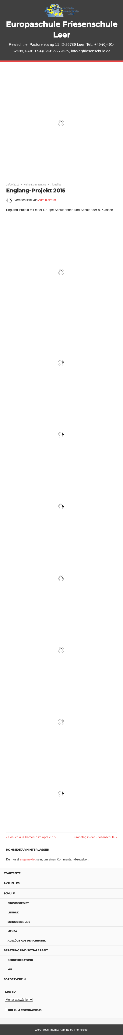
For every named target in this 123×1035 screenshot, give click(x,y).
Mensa (12, 931)
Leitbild (13, 912)
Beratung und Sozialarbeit (26, 950)
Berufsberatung (20, 959)
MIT (10, 969)
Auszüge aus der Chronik (27, 940)
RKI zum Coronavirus (24, 1010)
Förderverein (15, 979)
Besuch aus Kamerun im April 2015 (32, 837)
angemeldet (28, 859)
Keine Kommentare (35, 184)
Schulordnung (19, 921)
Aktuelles (56, 184)
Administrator (47, 199)
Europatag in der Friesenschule (93, 837)
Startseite (12, 873)
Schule (9, 893)
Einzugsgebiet (18, 903)
